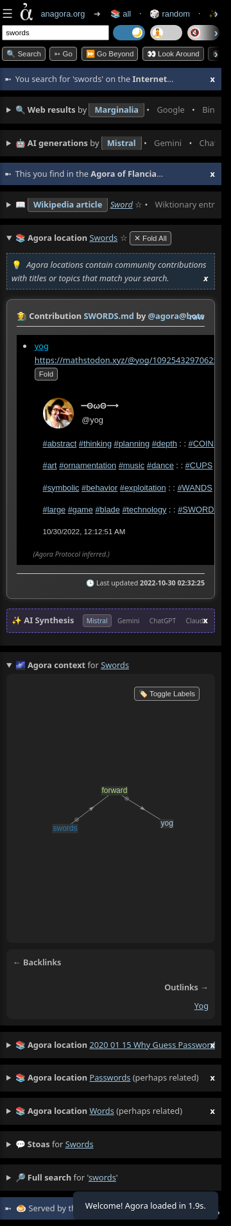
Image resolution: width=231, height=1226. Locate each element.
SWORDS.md (108, 316)
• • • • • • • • (115, 110)
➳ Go (63, 54)
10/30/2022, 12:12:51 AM (84, 531)
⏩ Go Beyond (110, 54)
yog (42, 346)
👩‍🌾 (22, 316)
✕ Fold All (150, 238)
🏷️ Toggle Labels (167, 694)
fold (46, 374)
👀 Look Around (173, 54)
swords (79, 1144)
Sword (121, 204)
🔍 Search (23, 54)
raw (197, 316)
